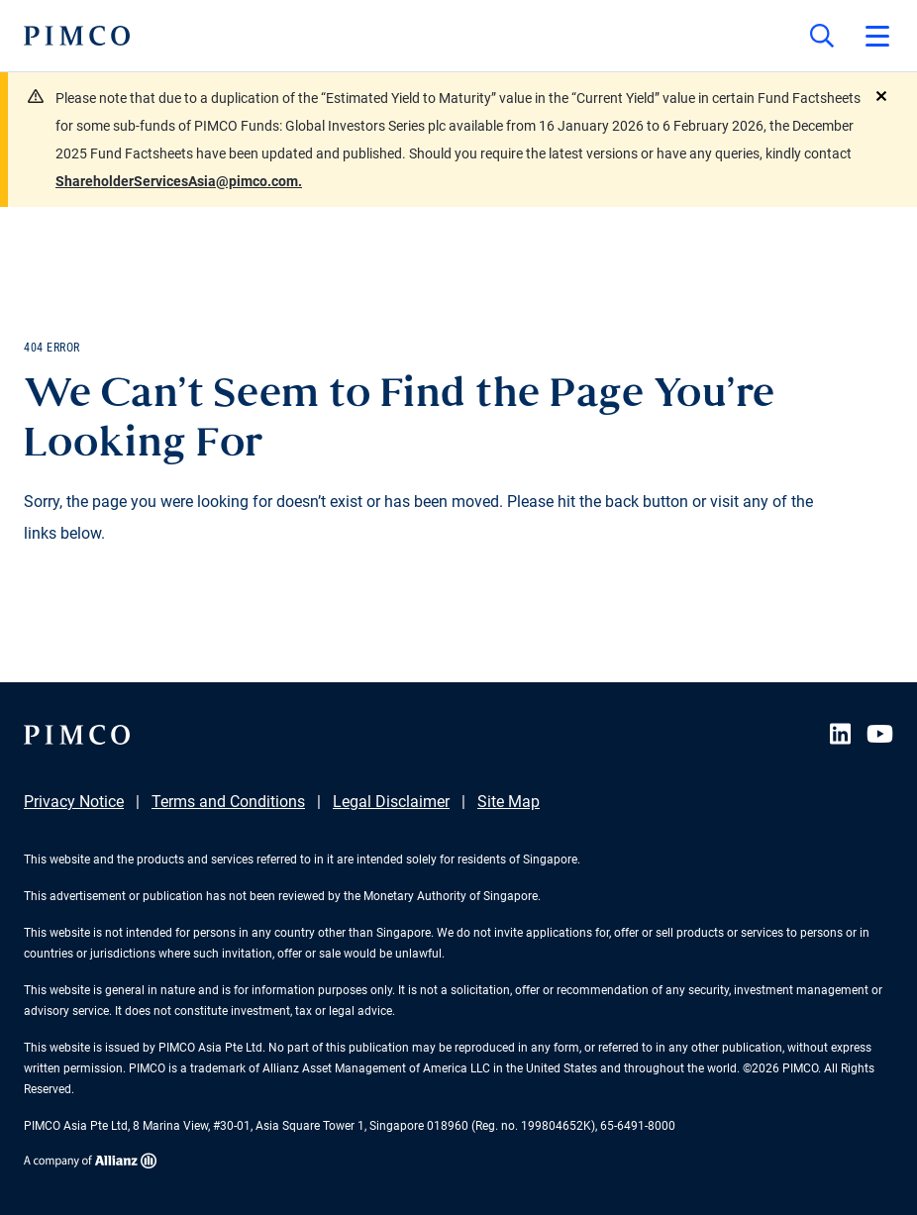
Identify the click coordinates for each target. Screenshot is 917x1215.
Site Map (508, 801)
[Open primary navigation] (877, 36)
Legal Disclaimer (391, 801)
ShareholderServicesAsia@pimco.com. (178, 181)
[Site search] (822, 36)
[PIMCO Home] (77, 36)
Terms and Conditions (228, 801)
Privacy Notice (74, 801)
